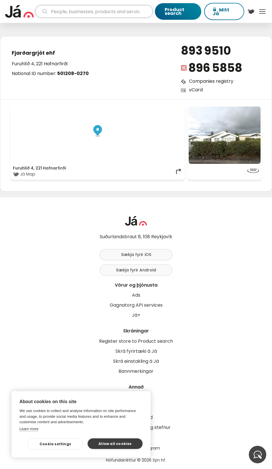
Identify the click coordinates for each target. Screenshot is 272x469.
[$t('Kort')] (251, 11)
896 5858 (215, 68)
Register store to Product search (136, 341)
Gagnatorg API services (136, 305)
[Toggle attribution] (177, 112)
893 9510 (206, 51)
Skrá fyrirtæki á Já (136, 351)
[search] (94, 11)
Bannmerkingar (136, 371)
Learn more (28, 429)
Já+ (136, 315)
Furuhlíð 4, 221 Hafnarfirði (40, 63)
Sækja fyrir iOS (136, 254)
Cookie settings (55, 444)
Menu (262, 11)
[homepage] (19, 11)
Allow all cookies (114, 443)
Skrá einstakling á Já (136, 361)
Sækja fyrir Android (136, 270)
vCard (196, 89)
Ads (136, 295)
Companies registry (211, 81)
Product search (174, 11)
